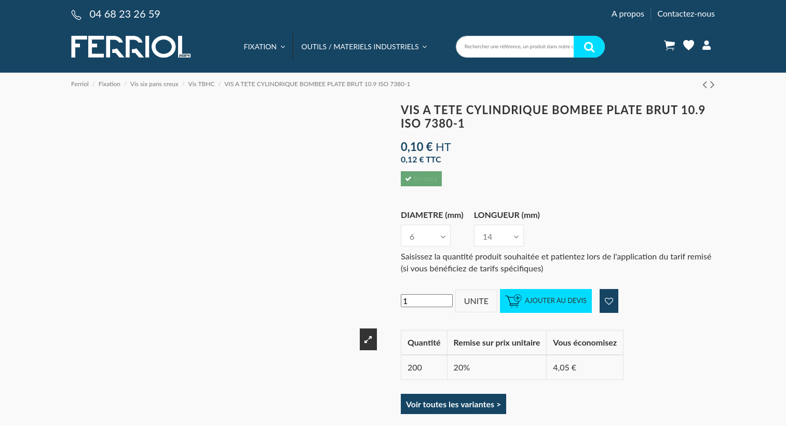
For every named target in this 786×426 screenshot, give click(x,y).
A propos (629, 13)
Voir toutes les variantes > (453, 404)
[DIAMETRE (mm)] (426, 235)
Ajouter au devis (546, 301)
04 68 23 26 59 (124, 13)
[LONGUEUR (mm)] (499, 235)
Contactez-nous (686, 13)
